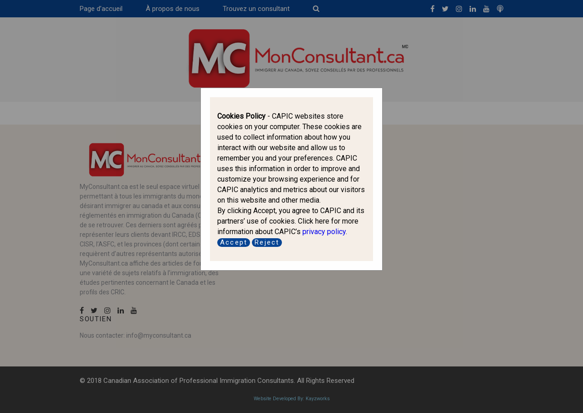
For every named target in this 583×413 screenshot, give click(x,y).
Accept (233, 242)
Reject (267, 242)
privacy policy (324, 231)
